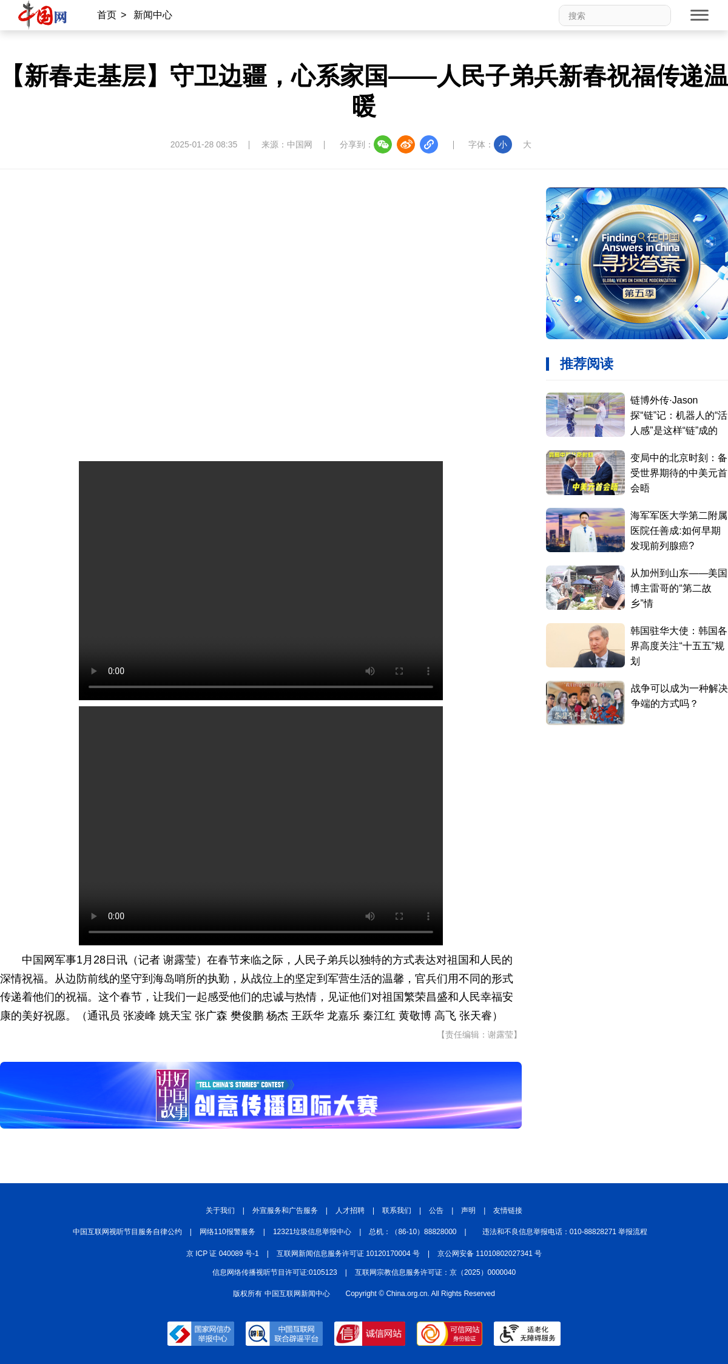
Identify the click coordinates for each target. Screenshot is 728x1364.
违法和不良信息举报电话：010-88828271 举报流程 (565, 1231)
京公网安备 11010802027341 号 (489, 1253)
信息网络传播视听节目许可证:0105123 (274, 1272)
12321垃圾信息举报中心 (312, 1231)
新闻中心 (152, 15)
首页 (106, 15)
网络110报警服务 (227, 1231)
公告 (436, 1210)
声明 (468, 1210)
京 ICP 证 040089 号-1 (222, 1253)
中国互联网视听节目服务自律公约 (127, 1231)
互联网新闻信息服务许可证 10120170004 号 (348, 1253)
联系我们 (396, 1210)
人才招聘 (350, 1210)
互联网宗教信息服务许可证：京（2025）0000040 (435, 1272)
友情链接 (507, 1210)
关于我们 (220, 1210)
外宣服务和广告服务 (285, 1210)
